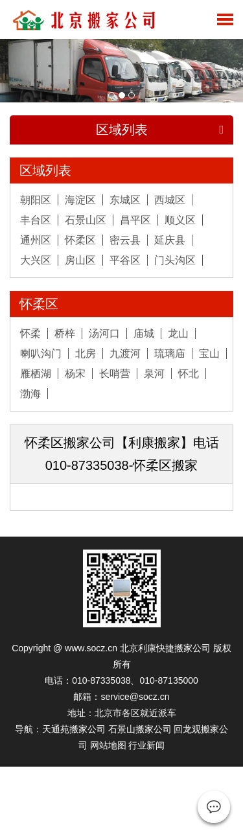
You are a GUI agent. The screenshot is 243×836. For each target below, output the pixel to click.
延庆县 (169, 240)
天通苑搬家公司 (74, 729)
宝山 (209, 353)
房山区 (80, 260)
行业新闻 (146, 745)
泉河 (154, 373)
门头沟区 (175, 260)
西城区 (169, 199)
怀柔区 (80, 240)
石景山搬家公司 (140, 729)
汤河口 (104, 333)
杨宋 (75, 373)
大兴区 (35, 260)
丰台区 (35, 220)
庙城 (143, 333)
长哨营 (114, 373)
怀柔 (30, 333)
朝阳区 (35, 199)
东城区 (125, 199)
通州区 (35, 240)
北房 (85, 353)
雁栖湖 (35, 373)
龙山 (178, 333)
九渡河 (125, 353)
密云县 (125, 240)
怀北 (188, 373)
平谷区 (125, 260)
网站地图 (108, 745)
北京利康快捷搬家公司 (165, 648)
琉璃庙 (169, 353)
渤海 (30, 393)
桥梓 (64, 333)
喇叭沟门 (41, 353)
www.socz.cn (91, 648)
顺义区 (180, 220)
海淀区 (80, 199)
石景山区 (85, 220)
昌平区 (135, 220)
